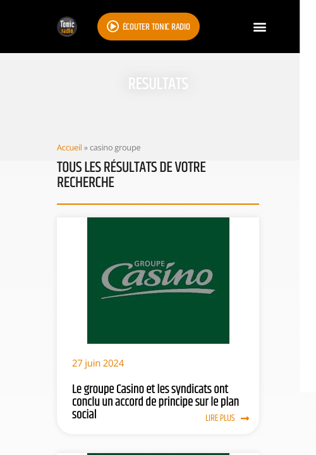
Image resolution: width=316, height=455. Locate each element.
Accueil (69, 147)
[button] (259, 26)
